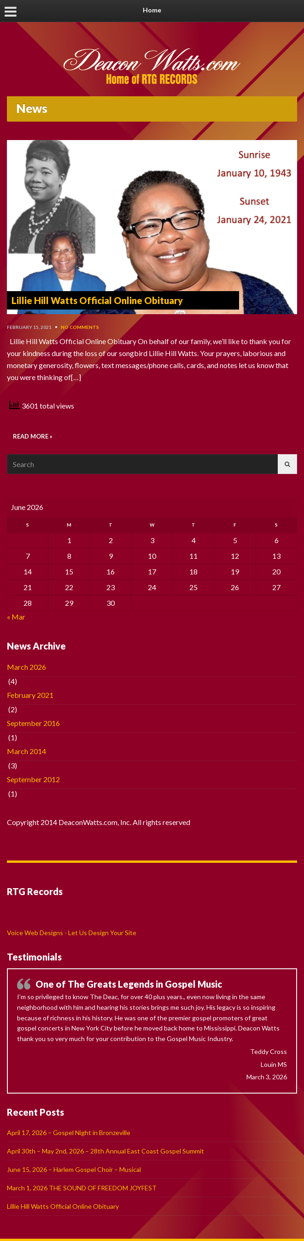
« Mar (16, 616)
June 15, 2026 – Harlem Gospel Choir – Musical (74, 1169)
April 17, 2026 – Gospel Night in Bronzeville (68, 1132)
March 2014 (26, 751)
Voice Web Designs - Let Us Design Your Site (71, 933)
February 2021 (30, 695)
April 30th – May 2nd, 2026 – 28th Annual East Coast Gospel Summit (105, 1151)
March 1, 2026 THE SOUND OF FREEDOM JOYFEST (82, 1188)
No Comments (80, 327)
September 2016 (33, 723)
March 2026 (26, 666)
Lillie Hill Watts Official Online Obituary (97, 300)
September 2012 (33, 779)
